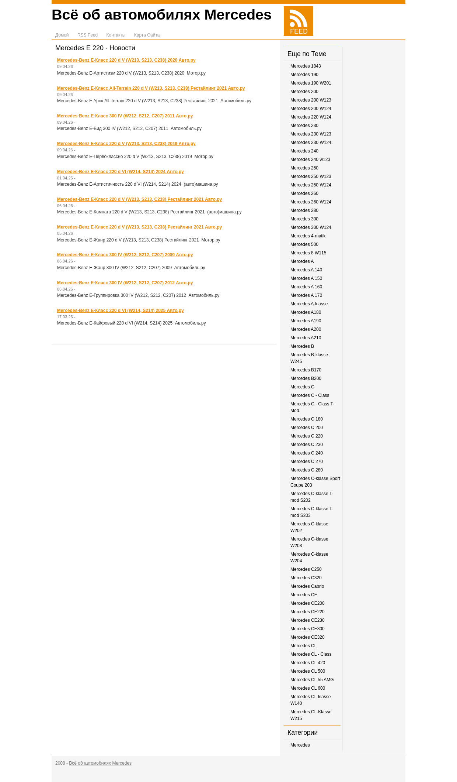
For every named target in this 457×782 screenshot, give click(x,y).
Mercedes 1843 (305, 66)
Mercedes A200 (305, 329)
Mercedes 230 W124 (310, 142)
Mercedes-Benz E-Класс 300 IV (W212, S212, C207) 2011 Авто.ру (125, 116)
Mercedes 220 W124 (310, 117)
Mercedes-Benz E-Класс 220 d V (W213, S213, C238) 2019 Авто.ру (126, 143)
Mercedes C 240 (306, 453)
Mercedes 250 (304, 168)
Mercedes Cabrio (307, 586)
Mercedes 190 (304, 74)
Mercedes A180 (305, 312)
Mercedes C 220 (306, 436)
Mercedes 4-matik (307, 236)
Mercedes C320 (306, 577)
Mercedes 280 (304, 210)
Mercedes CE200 (307, 603)
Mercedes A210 (305, 337)
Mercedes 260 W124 (310, 202)
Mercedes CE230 (307, 620)
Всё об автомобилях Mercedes (162, 14)
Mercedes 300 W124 (310, 227)
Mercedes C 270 (306, 461)
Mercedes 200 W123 (310, 100)
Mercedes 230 (304, 125)
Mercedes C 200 (306, 427)
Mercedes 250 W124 (310, 185)
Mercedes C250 (306, 569)
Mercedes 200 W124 (310, 108)
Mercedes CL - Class (311, 654)
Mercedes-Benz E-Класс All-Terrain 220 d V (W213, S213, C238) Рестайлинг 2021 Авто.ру (151, 88)
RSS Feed (87, 35)
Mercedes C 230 (306, 444)
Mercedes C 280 (306, 470)
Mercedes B (302, 346)
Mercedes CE (303, 594)
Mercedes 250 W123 (310, 176)
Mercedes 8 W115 (308, 252)
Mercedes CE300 (307, 628)
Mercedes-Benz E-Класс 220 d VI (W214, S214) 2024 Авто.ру (120, 171)
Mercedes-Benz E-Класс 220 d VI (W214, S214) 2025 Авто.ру (120, 310)
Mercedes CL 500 (307, 671)
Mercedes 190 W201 (310, 83)
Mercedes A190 (305, 320)
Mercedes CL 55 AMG (312, 679)
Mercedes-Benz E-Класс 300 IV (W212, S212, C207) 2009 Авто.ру (125, 254)
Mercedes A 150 (306, 278)
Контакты (116, 35)
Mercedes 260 (304, 193)
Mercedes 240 (304, 151)
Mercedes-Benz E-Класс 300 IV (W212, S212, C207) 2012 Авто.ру (125, 282)
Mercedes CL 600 (307, 688)
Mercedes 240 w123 (310, 159)
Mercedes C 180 (306, 419)
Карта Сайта (147, 35)
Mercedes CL (303, 645)
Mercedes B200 (305, 378)
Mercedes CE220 (307, 611)
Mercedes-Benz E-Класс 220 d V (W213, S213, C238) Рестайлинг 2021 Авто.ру (139, 199)
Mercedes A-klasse (309, 303)
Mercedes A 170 (306, 295)
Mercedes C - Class (309, 395)
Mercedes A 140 (306, 269)
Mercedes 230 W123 (310, 134)
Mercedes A (302, 261)
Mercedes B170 (305, 370)
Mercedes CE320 (307, 637)
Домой (62, 35)
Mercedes (300, 745)
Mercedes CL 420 (307, 662)
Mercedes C (302, 387)
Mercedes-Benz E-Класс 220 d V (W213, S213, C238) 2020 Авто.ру (126, 60)
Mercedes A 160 (306, 286)
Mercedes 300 (304, 219)
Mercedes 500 (304, 244)
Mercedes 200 (304, 91)
